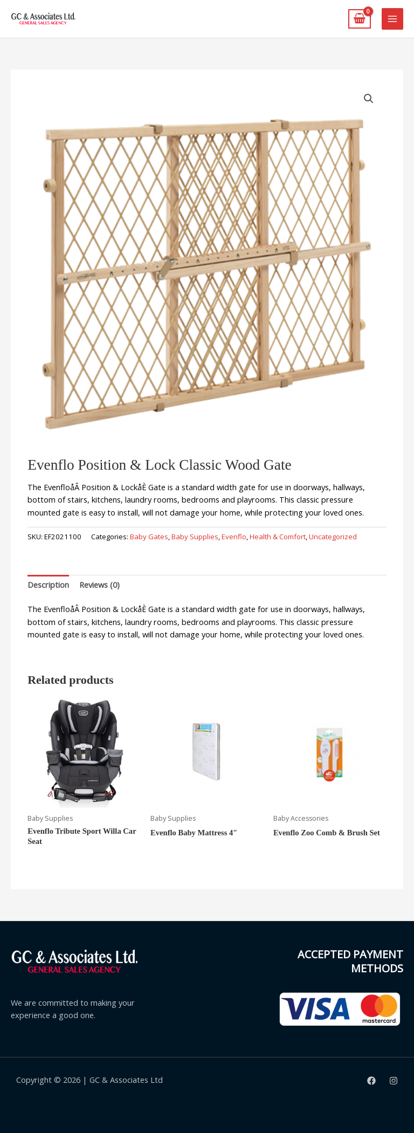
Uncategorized (333, 536)
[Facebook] (371, 1080)
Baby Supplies (194, 536)
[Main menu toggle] (392, 19)
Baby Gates (149, 536)
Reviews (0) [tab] (99, 584)
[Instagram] (393, 1080)
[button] (368, 98)
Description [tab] (48, 584)
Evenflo (234, 536)
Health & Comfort (278, 536)
